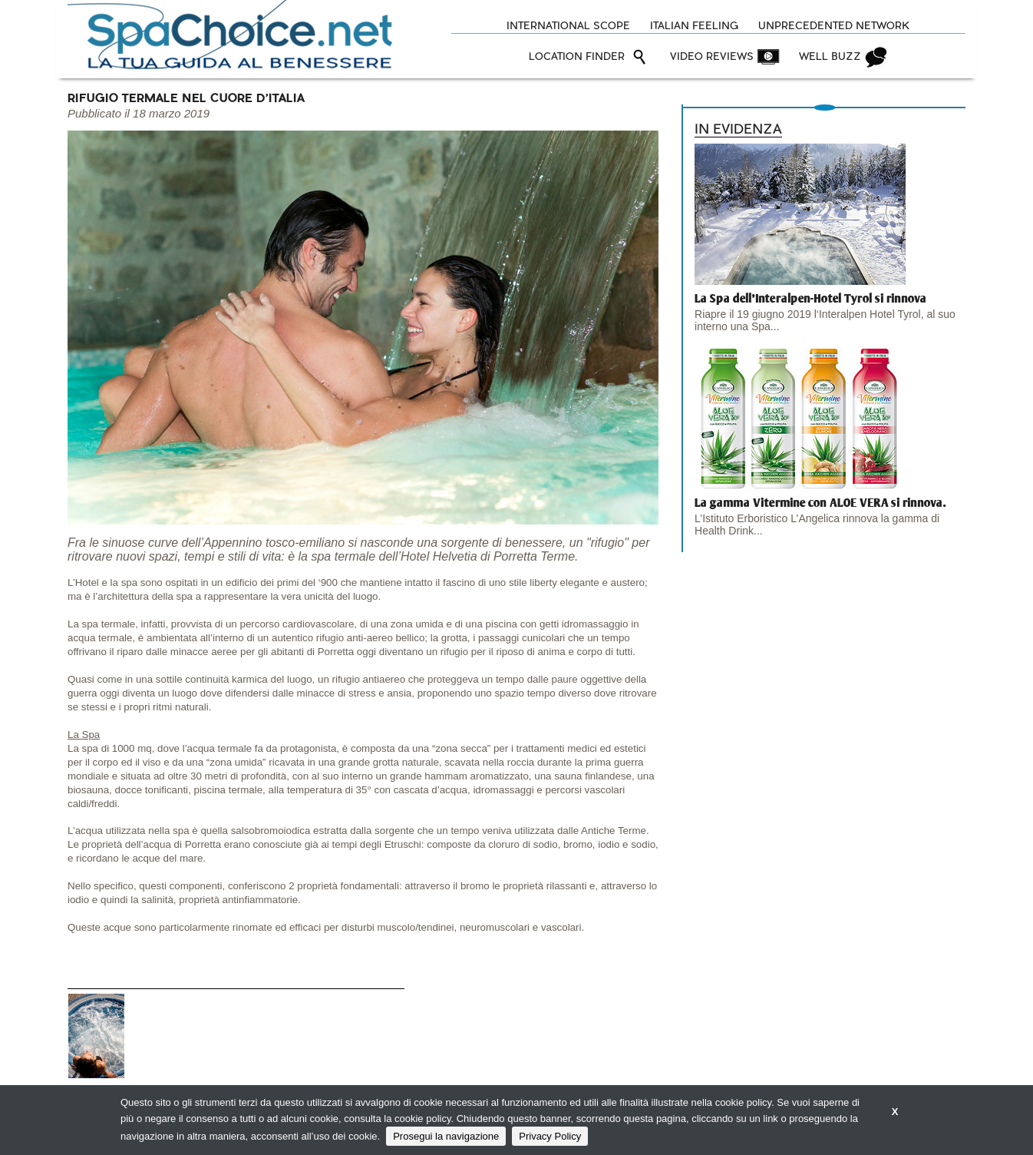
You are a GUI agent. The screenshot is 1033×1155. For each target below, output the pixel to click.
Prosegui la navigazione (446, 1136)
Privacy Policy (550, 1136)
